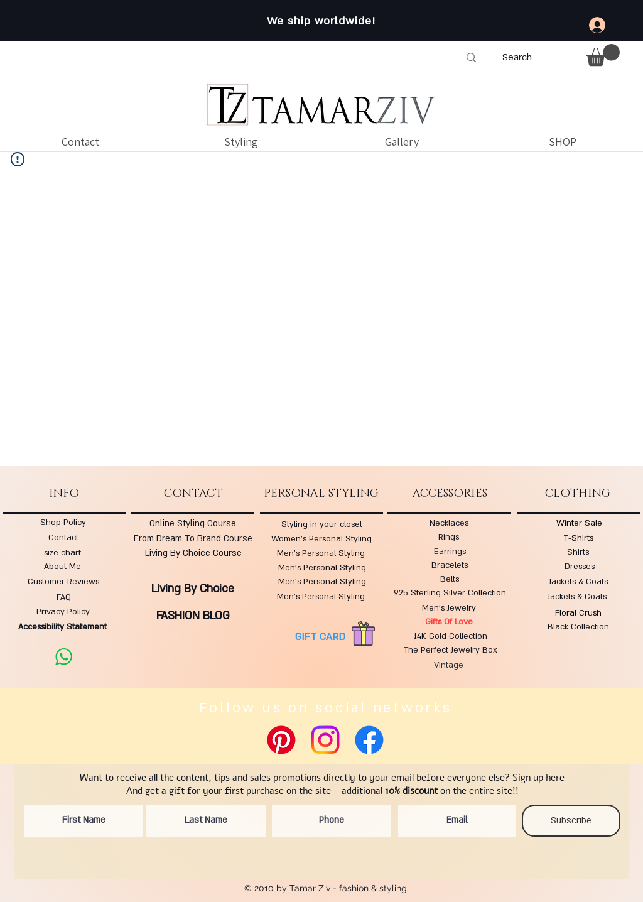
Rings (448, 537)
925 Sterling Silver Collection (450, 593)
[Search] (517, 58)
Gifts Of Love (449, 622)
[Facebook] (369, 740)
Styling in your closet (321, 524)
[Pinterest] (281, 740)
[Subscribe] (571, 821)
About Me (62, 566)
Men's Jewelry (449, 608)
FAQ (64, 597)
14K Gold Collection (450, 636)
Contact (63, 537)
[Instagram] (325, 740)
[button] (603, 55)
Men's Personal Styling (321, 553)
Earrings (450, 551)
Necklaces (449, 523)
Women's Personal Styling (321, 539)
